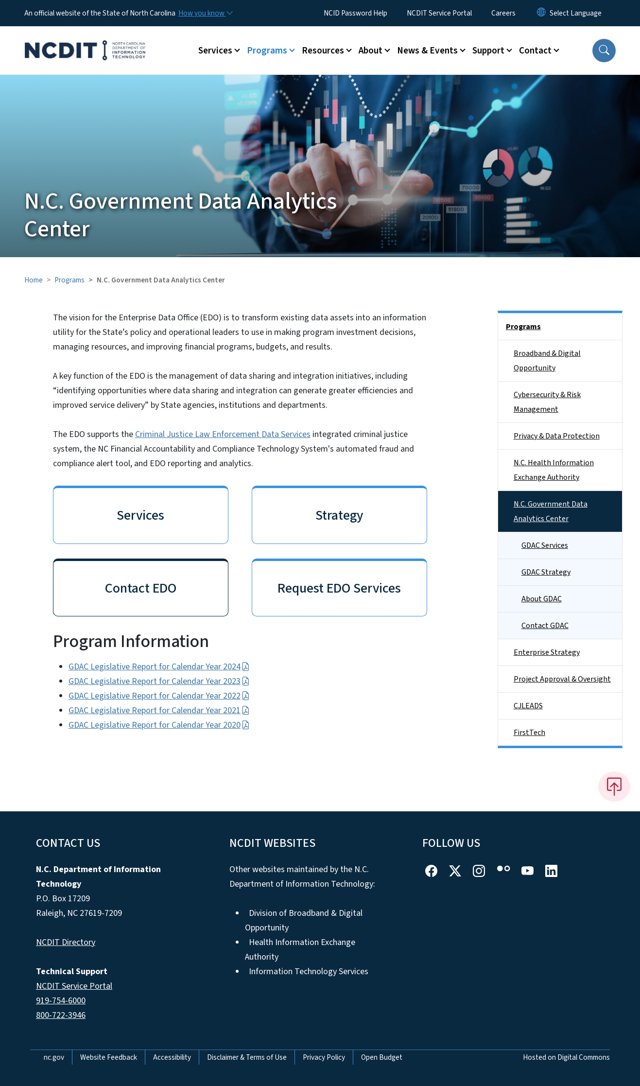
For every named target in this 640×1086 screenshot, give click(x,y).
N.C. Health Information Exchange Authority (554, 470)
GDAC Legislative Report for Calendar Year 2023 (159, 681)
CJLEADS (528, 706)
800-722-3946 (61, 1015)
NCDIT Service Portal (439, 13)
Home (33, 280)
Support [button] (488, 50)
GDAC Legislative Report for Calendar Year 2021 (159, 710)
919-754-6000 (61, 1001)
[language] (576, 13)
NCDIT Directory (65, 942)
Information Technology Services (308, 971)
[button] (604, 50)
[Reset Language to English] (541, 13)
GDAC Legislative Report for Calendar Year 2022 (159, 696)
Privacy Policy (324, 1057)
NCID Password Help (355, 13)
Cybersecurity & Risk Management (547, 402)
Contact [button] (535, 50)
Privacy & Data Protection (557, 436)
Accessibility (172, 1057)
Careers (503, 13)
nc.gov (54, 1057)
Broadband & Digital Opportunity (547, 360)
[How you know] (205, 13)
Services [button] (215, 50)
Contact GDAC (545, 625)
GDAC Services (544, 545)
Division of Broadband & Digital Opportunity (304, 920)
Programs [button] (267, 50)
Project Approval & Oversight (562, 679)
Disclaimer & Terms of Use (247, 1057)
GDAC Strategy (546, 572)
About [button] (370, 50)
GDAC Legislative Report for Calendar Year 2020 (159, 725)
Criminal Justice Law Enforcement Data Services (223, 434)
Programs (69, 280)
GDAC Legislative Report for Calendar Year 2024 (159, 667)
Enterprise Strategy (547, 652)
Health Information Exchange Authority (300, 949)
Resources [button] (323, 50)
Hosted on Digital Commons (566, 1057)
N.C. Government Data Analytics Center (551, 511)
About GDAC (541, 599)
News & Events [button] (427, 50)
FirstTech (529, 732)
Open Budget (381, 1057)
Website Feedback (108, 1057)
